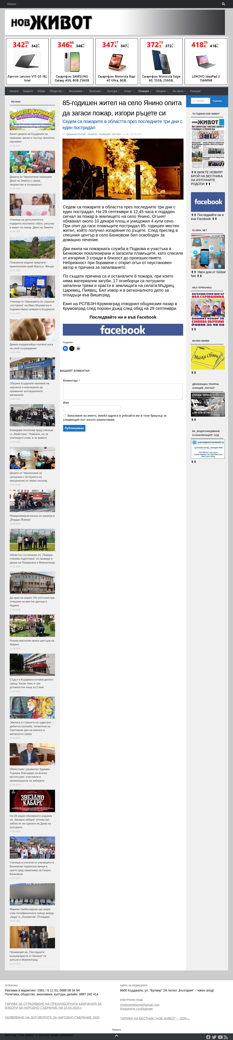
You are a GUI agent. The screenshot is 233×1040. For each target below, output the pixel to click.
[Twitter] (214, 1037)
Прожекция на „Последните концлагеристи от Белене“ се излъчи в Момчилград (28, 956)
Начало (11, 4)
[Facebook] (208, 1037)
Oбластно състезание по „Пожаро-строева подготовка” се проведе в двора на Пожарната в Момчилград (32, 558)
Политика (94, 91)
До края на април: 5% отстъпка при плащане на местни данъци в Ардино (32, 601)
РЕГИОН (117, 134)
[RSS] (226, 1037)
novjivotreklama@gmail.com (140, 1005)
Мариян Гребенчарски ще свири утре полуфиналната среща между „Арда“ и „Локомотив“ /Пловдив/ (32, 913)
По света (178, 91)
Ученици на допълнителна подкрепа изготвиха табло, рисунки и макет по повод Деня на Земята (32, 223)
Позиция (195, 91)
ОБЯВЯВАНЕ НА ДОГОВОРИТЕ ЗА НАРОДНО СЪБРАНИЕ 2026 (52, 1017)
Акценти (28, 91)
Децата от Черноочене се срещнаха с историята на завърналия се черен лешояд (28, 476)
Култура (112, 91)
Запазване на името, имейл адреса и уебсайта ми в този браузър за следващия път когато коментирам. (114, 417)
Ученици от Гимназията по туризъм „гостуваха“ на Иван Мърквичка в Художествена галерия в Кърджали (32, 305)
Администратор (76, 134)
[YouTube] (220, 1037)
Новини (93, 134)
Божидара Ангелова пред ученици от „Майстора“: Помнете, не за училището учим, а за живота (31, 434)
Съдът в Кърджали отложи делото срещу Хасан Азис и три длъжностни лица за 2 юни (31, 683)
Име (66, 402)
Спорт (127, 91)
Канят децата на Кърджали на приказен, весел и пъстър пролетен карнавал (32, 137)
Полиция (143, 91)
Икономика (75, 91)
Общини (161, 91)
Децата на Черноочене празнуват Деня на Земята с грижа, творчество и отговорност (31, 180)
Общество (56, 91)
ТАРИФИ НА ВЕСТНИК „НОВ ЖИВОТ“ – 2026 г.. (155, 1018)
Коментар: (71, 380)
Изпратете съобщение (136, 1008)
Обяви (41, 91)
